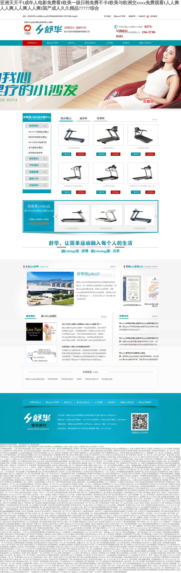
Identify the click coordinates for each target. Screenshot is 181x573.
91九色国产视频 (60, 538)
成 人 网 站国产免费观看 (113, 534)
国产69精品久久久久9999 (41, 449)
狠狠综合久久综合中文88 (88, 522)
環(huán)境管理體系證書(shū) (132, 305)
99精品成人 (14, 570)
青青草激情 (19, 557)
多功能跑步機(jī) (36, 148)
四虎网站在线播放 (66, 545)
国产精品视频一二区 (115, 507)
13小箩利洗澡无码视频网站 (20, 486)
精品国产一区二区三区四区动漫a (126, 486)
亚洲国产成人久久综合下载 (150, 497)
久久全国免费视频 (124, 467)
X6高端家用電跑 (73, 148)
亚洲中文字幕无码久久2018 (94, 455)
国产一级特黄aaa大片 (107, 532)
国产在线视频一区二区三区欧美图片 (142, 495)
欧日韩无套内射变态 (58, 470)
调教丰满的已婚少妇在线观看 (101, 451)
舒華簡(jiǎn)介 (88, 274)
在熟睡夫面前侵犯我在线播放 (114, 511)
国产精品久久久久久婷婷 (83, 541)
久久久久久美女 (63, 536)
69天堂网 (133, 553)
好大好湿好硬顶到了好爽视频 (50, 455)
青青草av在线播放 (62, 453)
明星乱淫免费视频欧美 (150, 474)
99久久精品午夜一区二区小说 (55, 568)
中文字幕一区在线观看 (150, 520)
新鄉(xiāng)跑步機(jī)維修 (35, 379)
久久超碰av (104, 530)
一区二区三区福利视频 (99, 538)
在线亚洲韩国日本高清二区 (141, 543)
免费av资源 (26, 553)
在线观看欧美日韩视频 (160, 480)
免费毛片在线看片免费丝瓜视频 (126, 451)
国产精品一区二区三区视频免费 (90, 549)
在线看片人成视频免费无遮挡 (60, 516)
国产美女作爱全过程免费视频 (27, 507)
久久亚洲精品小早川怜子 (138, 555)
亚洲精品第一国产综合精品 (164, 459)
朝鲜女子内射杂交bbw (65, 564)
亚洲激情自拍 (122, 555)
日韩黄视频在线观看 (108, 543)
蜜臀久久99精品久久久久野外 (107, 459)
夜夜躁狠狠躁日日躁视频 (23, 543)
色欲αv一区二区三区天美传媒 (45, 564)
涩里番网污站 (163, 472)
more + (155, 120)
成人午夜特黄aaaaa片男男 (29, 520)
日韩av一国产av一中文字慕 (43, 493)
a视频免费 (121, 505)
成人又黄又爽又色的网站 (152, 564)
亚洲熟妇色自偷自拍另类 (154, 505)
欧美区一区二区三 (85, 484)
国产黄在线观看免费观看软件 (143, 467)
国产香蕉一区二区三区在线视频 (12, 513)
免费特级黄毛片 (65, 497)
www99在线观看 (32, 522)
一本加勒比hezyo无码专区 (39, 572)
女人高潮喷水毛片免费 (38, 505)
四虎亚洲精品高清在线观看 (15, 526)
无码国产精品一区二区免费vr (67, 513)
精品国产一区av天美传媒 (40, 553)
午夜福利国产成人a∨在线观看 (71, 555)
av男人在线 (22, 499)
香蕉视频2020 (57, 480)
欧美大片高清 (110, 524)
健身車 (83, 118)
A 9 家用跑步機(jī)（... (72, 228)
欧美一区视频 (11, 463)
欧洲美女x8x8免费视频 (13, 482)
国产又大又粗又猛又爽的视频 (95, 507)
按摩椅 (100, 118)
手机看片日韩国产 (138, 513)
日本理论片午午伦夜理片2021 (61, 486)
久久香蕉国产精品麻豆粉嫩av (30, 530)
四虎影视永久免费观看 (101, 484)
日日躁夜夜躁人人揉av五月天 (152, 534)
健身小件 (33, 178)
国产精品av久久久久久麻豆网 (42, 501)
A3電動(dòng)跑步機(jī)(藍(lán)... (143, 186)
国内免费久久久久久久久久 (46, 536)
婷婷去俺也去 (29, 545)
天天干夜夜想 (23, 541)
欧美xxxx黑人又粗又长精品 (139, 503)
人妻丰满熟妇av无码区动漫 (106, 457)
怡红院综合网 (159, 482)
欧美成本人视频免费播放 (82, 486)
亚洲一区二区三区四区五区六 (68, 551)
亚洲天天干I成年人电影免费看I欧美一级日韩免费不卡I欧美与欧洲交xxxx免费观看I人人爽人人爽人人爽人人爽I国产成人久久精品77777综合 (52, 447)
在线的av (78, 520)
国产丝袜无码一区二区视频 (102, 461)
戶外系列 (33, 165)
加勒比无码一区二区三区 (62, 511)
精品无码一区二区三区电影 (135, 561)
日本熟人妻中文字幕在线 (131, 474)
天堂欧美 (121, 470)
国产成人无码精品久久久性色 (37, 559)
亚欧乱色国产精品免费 (142, 480)
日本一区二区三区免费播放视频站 (114, 536)
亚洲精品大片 (104, 553)
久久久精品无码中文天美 (45, 488)
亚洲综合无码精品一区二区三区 (164, 451)
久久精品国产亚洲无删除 (45, 547)
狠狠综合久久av (126, 480)
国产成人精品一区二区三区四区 (31, 568)
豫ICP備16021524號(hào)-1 (107, 415)
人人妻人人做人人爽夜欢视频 (167, 551)
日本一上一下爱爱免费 (88, 488)
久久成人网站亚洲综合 (74, 472)
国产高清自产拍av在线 (15, 545)
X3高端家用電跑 (143, 148)
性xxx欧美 (9, 555)
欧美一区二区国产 (96, 463)
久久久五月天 (143, 553)
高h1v (47, 470)
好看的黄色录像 (105, 501)
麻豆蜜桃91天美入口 (8, 474)
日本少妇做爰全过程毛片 (78, 559)
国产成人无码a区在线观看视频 (100, 449)
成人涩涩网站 (23, 518)
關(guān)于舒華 (119, 16)
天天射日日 (50, 482)
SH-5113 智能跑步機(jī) (39, 132)
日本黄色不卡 (23, 465)
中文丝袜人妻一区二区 (90, 476)
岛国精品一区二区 (7, 557)
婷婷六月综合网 (72, 459)
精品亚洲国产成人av (138, 453)
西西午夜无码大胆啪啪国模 (147, 570)
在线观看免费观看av (14, 524)
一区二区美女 (110, 472)
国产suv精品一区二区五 (99, 547)
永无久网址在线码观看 (169, 549)
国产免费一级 (173, 513)
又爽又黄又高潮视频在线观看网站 (128, 520)
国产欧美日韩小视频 (172, 541)
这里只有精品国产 (79, 482)
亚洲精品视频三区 (96, 493)
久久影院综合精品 (74, 570)
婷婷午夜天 (77, 511)
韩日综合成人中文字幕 (168, 566)
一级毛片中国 (39, 470)
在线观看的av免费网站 (8, 547)
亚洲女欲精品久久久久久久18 (128, 457)
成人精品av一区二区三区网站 (24, 555)
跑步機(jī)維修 (107, 379)
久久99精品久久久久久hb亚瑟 (105, 505)
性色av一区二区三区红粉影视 (65, 543)
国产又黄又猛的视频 (114, 557)
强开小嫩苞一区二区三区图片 (105, 467)
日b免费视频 (111, 555)
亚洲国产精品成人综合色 (10, 538)
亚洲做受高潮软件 (90, 520)
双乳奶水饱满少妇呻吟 (167, 570)
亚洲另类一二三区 (20, 532)
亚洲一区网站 (153, 555)
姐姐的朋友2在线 (116, 541)
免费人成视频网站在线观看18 (152, 463)
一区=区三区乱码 (6, 543)
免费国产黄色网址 (150, 465)
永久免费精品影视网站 (95, 482)
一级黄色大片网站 (84, 490)
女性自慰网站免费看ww (116, 465)
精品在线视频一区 (86, 513)
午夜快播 (27, 503)
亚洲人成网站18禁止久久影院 (141, 449)
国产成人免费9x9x (127, 545)
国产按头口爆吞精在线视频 (87, 557)
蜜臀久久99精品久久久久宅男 (63, 495)
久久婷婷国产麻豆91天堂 (37, 499)
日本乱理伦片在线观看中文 (94, 472)
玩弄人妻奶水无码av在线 (30, 490)
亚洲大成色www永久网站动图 (65, 557)
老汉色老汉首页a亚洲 (65, 503)
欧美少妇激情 (46, 509)
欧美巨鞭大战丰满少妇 (72, 467)
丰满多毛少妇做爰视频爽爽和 (111, 568)
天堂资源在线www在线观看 (48, 476)
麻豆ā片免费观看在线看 (125, 551)
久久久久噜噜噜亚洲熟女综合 (83, 457)
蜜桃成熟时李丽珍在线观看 (87, 480)
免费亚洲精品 (156, 470)
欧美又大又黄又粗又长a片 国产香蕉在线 (121, 455)
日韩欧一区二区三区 (62, 528)
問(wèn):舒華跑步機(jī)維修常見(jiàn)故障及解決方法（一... (139, 339)
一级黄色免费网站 (12, 509)
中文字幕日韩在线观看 (22, 449)
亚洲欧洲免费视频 (120, 572)
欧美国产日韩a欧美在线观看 (139, 547)
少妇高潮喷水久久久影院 (133, 493)
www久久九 (169, 505)
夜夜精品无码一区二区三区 (62, 541)
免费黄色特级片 (154, 549)
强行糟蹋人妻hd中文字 (152, 493)
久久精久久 (108, 516)
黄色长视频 (79, 534)
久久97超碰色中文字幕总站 (77, 568)
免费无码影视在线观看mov (109, 480)
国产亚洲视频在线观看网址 (102, 509)
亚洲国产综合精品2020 (96, 474)
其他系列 (33, 185)
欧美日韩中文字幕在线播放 (15, 534)
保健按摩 (33, 172)
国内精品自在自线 (101, 495)
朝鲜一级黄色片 (11, 465)
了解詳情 (66, 154)
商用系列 (33, 158)
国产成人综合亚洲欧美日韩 (73, 478)
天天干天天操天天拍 (78, 566)
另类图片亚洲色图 (70, 480)
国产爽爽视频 (118, 490)
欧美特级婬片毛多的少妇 (155, 561)
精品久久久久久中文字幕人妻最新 (78, 524)
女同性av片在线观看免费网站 (149, 511)
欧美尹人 (99, 511)
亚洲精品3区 (170, 482)
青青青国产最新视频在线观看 (40, 465)
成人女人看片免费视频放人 (126, 532)
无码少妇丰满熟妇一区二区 (43, 453)
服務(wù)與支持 (145, 43)
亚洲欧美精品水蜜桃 (87, 459)
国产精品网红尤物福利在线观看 (44, 503)
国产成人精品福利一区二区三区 (66, 501)
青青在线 (170, 455)
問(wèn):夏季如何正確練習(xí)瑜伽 (132, 353)
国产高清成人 (129, 541)
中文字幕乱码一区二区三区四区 (138, 470)
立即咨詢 (80, 154)
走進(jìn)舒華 (32, 266)
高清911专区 (138, 499)
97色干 (48, 480)
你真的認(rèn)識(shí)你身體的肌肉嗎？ (76, 347)
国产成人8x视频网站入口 (20, 497)
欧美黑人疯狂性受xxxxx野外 (53, 524)
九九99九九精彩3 (122, 528)
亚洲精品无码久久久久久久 (10, 490)
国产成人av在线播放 (101, 541)
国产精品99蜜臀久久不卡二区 (104, 528)
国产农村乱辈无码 (50, 530)
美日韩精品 (98, 516)
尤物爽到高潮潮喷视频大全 (150, 476)
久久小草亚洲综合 (124, 543)
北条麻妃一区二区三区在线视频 (20, 528)
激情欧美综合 (20, 480)
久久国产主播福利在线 (103, 572)
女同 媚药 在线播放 (173, 561)
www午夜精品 (155, 501)
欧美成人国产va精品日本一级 (14, 559)
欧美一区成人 (153, 566)
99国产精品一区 (116, 503)
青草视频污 (88, 478)
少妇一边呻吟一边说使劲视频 (34, 482)
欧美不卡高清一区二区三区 (29, 509)
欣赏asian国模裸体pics (120, 449)
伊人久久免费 (56, 553)
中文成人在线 (87, 505)
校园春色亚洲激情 (168, 497)
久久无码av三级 (77, 507)
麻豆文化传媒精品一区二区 (25, 488)
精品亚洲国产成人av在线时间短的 (49, 478)
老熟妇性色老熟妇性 (34, 526)
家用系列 (33, 126)
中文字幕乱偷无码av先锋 (27, 461)
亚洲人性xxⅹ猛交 (62, 547)
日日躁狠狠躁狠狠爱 (139, 566)
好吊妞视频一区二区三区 (97, 470)
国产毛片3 (112, 566)
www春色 (76, 553)
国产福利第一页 (54, 499)
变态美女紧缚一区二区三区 (84, 503)
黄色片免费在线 (97, 524)
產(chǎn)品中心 (90, 43)
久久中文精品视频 (12, 530)
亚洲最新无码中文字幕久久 (80, 509)
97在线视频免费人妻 (33, 472)
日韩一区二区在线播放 (29, 538)
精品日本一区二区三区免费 (11, 564)
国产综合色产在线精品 (35, 534)
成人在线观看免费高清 (25, 484)
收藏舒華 (132, 16)
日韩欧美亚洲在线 (18, 522)
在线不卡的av (50, 513)
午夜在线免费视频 (129, 522)
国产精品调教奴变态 (21, 572)
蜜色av (20, 503)
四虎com (16, 459)
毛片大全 (83, 551)
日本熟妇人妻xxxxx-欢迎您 (103, 486)
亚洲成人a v (74, 536)
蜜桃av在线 (157, 543)
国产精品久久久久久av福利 (170, 555)
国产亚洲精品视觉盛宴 (26, 551)
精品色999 (6, 522)
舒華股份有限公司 (92, 379)
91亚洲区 (13, 461)
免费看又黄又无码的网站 (119, 553)
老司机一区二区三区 (145, 455)
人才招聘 (109, 43)
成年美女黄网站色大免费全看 (103, 518)
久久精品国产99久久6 (132, 507)
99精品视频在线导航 (131, 557)
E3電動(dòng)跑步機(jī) (73, 186)
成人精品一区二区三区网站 (96, 566)
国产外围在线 (72, 549)
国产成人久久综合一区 (155, 568)
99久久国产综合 (160, 455)
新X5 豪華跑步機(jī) (105, 228)
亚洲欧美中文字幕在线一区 (130, 463)
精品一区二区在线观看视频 (126, 524)
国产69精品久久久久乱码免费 (72, 499)
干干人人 (123, 538)
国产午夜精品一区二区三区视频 (17, 566)
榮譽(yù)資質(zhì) (134, 266)
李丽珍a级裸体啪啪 (101, 513)
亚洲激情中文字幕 (68, 474)
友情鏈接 (87, 372)
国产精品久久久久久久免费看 (78, 451)
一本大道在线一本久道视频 (14, 472)
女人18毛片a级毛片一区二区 (40, 566)
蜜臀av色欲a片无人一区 (98, 465)
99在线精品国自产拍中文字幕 (17, 505)
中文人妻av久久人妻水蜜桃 (127, 559)
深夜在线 (47, 534)
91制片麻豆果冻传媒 (63, 482)
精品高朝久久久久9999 (92, 499)
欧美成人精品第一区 (111, 463)
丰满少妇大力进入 (124, 566)
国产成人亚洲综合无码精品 (134, 490)
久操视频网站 (143, 509)
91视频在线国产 (88, 511)
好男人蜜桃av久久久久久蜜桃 (63, 534)
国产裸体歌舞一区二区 (93, 561)
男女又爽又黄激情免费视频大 (86, 564)
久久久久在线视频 (169, 501)
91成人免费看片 (11, 518)
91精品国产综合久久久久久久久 (54, 451)
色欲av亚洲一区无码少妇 (143, 459)
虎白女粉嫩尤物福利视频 (46, 570)
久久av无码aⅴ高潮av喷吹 (79, 547)
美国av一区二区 (141, 541)
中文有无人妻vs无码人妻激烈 (40, 541)
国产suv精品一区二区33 (40, 486)
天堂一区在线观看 (88, 570)
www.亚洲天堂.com (28, 478)
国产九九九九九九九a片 (139, 528)
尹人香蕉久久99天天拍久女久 (94, 555)
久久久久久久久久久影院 (166, 486)
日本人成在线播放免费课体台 (149, 524)
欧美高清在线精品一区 (97, 559)
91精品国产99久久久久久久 (90, 536)
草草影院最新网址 (167, 474)
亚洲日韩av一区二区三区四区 (162, 547)
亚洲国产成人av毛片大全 (135, 505)
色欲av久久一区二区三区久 (22, 470)
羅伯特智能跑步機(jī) (38, 137)
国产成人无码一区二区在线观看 (135, 549)
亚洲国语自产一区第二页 (53, 467)
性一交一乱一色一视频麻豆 (133, 526)
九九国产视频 (101, 570)
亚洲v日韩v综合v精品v (8, 516)
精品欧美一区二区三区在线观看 (28, 474)
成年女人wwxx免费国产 (162, 522)
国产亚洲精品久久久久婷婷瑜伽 (161, 528)
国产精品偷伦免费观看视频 (45, 551)
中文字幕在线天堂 (142, 488)
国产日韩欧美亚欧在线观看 (57, 518)
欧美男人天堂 (114, 538)
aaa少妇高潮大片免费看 (68, 484)
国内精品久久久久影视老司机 (169, 545)
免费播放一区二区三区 (155, 453)
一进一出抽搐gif (45, 495)
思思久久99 (117, 516)
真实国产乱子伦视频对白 (58, 559)
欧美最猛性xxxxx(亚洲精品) (10, 553)
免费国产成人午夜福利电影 (169, 488)
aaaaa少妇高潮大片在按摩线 (81, 528)
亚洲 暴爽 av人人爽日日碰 (153, 499)
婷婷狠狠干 (67, 553)
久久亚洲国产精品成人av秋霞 (80, 518)
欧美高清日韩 (76, 505)
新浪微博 (153, 16)
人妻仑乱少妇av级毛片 (71, 526)
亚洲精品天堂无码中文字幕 (84, 545)
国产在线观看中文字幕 (27, 570)
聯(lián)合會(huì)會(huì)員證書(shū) (156, 305)
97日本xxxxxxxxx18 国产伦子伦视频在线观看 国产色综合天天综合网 (40, 549)
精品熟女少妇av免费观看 (167, 465)
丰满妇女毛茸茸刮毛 (126, 482)
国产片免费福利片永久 (110, 453)
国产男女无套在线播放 (32, 451)
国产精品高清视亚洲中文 (170, 511)
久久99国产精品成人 (27, 459)
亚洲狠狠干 (61, 570)
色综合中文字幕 (170, 518)
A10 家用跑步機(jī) (139, 228)
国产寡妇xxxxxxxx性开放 (49, 520)
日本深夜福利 (94, 568)
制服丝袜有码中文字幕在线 (111, 526)
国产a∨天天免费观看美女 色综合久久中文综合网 (149, 484)
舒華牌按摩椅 (53, 379)
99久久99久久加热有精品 (33, 557)
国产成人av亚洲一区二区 (34, 513)
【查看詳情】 (81, 299)
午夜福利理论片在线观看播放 (47, 545)
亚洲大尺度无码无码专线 (149, 457)
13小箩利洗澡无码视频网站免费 (107, 545)
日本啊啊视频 (81, 474)
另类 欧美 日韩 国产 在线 (39, 516)
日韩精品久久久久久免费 (162, 449)
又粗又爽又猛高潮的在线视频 (59, 505)
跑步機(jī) (66, 118)
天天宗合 (102, 557)
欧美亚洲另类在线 (104, 488)
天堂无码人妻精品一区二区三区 (47, 484)
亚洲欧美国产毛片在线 (131, 534)
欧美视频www (23, 516)
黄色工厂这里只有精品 (170, 493)
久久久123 (154, 488)
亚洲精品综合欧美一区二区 (77, 470)
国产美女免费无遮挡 (156, 541)
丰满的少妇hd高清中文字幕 (165, 467)
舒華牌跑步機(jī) (67, 379)
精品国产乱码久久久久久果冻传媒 (136, 516)
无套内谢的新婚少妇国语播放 (56, 461)
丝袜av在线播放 (126, 499)
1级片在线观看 (95, 453)
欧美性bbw (71, 538)
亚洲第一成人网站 (81, 449)
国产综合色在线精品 (141, 501)
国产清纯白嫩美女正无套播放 (134, 568)
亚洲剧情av (67, 532)
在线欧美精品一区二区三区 (119, 513)
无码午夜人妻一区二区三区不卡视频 (163, 509)
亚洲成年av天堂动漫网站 (35, 480)
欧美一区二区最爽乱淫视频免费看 (143, 530)
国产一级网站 (29, 536)
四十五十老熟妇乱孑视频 (78, 465)
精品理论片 (67, 457)
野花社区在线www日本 (94, 534)
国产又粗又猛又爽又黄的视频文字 (159, 490)
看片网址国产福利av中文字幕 (88, 530)
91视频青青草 (27, 564)
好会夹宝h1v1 (156, 503)
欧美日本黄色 (112, 570)
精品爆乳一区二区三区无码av (26, 476)
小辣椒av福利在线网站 (84, 495)
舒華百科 (123, 316)
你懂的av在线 (161, 461)
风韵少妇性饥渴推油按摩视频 (21, 457)
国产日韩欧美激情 (103, 503)
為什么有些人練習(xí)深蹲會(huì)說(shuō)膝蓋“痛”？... (82, 324)
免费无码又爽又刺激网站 (118, 547)
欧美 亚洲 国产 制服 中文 (32, 524)
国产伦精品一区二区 (145, 522)
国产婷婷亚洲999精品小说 (90, 526)
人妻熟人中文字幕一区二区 (153, 518)
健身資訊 (30, 316)
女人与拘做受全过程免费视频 (47, 459)
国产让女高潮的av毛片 (110, 499)
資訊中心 (71, 43)
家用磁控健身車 (36, 153)
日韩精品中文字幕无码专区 (12, 451)
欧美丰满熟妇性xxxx (113, 474)
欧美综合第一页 (109, 551)
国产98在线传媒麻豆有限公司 (123, 488)
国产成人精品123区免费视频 (146, 545)
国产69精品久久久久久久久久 (83, 497)
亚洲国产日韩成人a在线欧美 (128, 476)
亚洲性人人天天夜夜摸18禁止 (83, 572)
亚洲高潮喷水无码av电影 (49, 561)
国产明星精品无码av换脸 (145, 461)
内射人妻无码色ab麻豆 (23, 493)
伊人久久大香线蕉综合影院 (101, 490)
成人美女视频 (11, 541)
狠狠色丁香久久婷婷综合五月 (106, 497)
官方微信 (107, 16)
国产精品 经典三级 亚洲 (153, 526)
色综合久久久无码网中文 (66, 530)
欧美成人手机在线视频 (26, 547)
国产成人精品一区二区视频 (68, 522)
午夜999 (62, 459)
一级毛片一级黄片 (36, 467)
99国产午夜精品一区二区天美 (125, 478)
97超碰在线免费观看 (148, 486)
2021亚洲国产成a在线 (49, 490)
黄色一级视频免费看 (134, 465)
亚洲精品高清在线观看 (108, 476)
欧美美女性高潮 (163, 495)
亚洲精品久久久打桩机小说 (60, 572)
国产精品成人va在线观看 (52, 526)
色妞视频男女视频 (135, 536)
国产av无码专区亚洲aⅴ (61, 509)
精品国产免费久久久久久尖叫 (110, 522)
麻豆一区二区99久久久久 (51, 474)
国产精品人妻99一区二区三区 (80, 461)
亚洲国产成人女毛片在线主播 (146, 472)
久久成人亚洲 (87, 467)
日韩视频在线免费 (61, 493)
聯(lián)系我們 (33, 48)
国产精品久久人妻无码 (89, 553)
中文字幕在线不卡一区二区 (125, 518)
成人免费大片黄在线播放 (113, 493)
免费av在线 (112, 470)
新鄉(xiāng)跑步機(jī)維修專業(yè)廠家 (38, 22)
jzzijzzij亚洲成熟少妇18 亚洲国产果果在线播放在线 (162, 536)
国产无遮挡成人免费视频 (88, 501)
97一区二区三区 (52, 497)
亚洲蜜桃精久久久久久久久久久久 (164, 559)
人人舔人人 (7, 459)
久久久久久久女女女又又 (137, 538)
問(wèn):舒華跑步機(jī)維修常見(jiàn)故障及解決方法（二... (139, 324)
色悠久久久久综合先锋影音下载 (126, 509)
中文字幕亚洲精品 (10, 455)
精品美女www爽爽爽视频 (104, 478)
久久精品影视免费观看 (36, 532)
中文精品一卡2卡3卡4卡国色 (156, 513)
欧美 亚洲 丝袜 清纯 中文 (78, 493)
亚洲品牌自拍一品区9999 (14, 536)
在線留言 (142, 16)
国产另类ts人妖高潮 (30, 495)
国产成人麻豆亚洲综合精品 (50, 507)
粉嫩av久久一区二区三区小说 (88, 543)
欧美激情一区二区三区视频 (70, 476)
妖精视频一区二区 (83, 538)
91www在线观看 (143, 478)
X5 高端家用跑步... (108, 148)
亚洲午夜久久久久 (67, 520)
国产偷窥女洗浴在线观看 (78, 463)
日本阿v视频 (125, 453)
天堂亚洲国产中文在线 (11, 478)
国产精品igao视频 (38, 497)
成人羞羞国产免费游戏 (149, 507)
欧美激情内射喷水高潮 (48, 522)
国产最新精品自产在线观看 (122, 501)
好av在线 (41, 461)
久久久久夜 (111, 559)
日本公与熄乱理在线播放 (144, 482)
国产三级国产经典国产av (79, 453)
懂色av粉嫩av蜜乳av (155, 538)
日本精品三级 (132, 511)
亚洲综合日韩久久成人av (112, 549)
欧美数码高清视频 (164, 530)
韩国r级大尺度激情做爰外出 (113, 561)
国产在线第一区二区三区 (43, 457)
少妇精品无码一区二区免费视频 (163, 478)
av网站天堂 (65, 507)
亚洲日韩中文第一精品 (60, 566)
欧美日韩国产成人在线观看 (83, 516)
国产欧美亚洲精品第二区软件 (53, 472)
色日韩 (126, 503)
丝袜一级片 (48, 557)
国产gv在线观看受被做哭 (132, 564)
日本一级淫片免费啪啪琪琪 (62, 449)
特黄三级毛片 (174, 472)
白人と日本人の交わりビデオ (17, 467)
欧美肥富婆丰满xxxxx (54, 532)
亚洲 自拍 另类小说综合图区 (73, 455)
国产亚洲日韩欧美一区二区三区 (110, 564)
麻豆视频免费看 (144, 559)
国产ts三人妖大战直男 (105, 520)
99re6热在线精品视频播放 (119, 530)
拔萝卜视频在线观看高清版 (43, 528)
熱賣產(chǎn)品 (39, 206)
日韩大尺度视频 (27, 511)
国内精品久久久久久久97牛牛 (11, 495)
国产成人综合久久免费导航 (150, 557)
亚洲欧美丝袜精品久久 (21, 501)
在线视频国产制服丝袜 (37, 518)
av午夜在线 (58, 457)
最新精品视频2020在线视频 (145, 551)
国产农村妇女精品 (95, 551)
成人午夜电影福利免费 (127, 570)
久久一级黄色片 (111, 482)
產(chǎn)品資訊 (48, 316)
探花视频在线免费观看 (125, 472)
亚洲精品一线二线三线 (67, 490)
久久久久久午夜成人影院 (120, 484)
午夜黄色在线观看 (43, 463)
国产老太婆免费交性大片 (118, 495)
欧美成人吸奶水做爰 (60, 465)
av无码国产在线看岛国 (157, 553)
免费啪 (139, 518)
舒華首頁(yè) (35, 402)
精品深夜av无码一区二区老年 (27, 561)
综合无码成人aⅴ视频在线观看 (48, 555)
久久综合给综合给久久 (59, 463)
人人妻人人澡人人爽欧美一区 (67, 488)
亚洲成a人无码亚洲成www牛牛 (161, 516)
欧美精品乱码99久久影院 (43, 543)
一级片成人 (166, 470)
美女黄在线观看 (145, 451)
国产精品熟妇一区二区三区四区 (150, 532)
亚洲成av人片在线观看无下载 (124, 461)
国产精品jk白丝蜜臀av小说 (28, 455)
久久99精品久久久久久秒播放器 (71, 561)
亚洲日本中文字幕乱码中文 (128, 497)
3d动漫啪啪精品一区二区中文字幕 (85, 532)
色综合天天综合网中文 (26, 463)
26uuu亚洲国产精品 (126, 459)
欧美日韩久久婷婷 (46, 538)
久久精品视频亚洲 (26, 453)
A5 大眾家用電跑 (108, 186)
